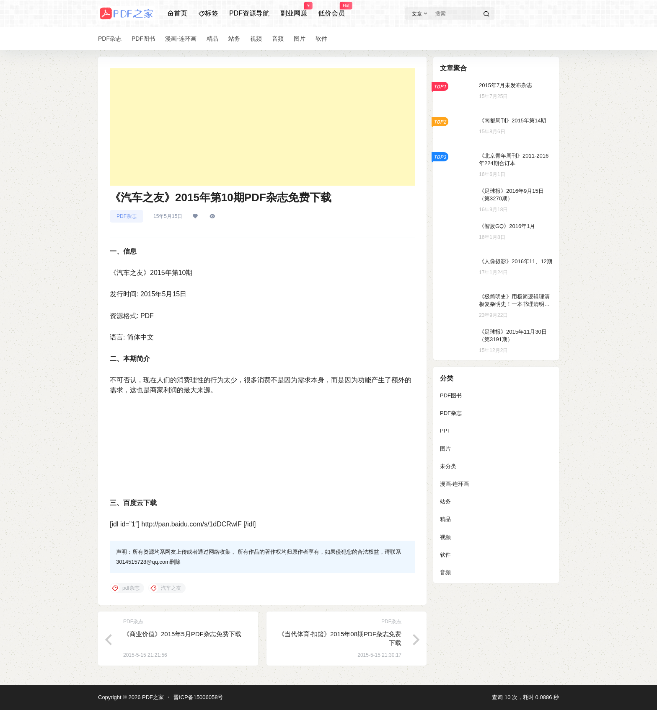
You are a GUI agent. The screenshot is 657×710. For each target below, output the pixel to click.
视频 (445, 537)
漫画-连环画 (454, 484)
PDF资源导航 (249, 13)
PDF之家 (152, 697)
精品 (445, 519)
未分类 (448, 466)
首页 (177, 13)
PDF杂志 (126, 216)
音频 (445, 572)
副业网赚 (293, 9)
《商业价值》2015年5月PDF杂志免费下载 (182, 633)
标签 (208, 13)
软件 (445, 555)
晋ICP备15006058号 (198, 697)
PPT (445, 431)
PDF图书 (451, 395)
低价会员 (331, 9)
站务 (445, 501)
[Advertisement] (262, 127)
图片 (445, 449)
